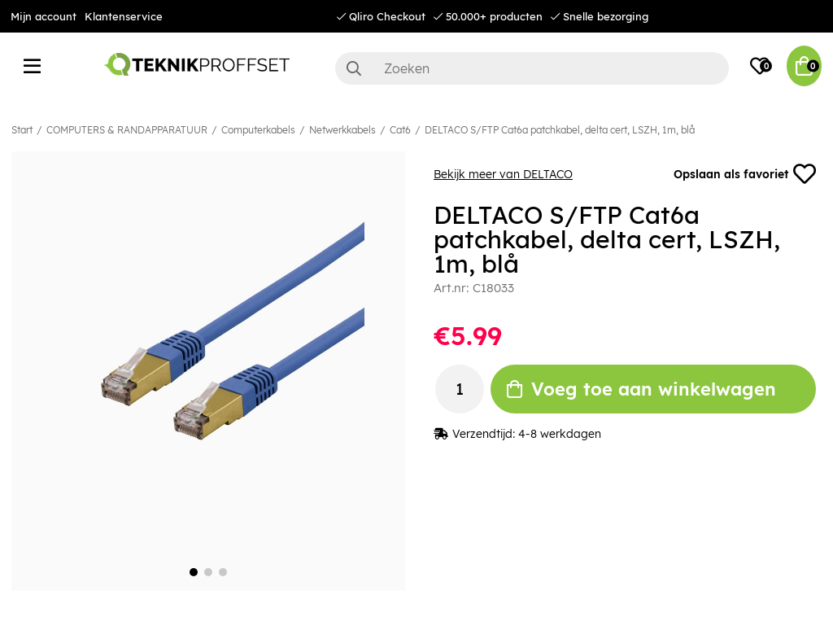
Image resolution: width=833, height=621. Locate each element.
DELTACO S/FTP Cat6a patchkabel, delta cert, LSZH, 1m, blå (560, 130)
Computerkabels (258, 130)
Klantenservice (124, 16)
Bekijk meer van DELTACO (503, 174)
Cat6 (400, 130)
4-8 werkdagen (559, 433)
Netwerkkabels (342, 130)
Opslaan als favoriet (745, 174)
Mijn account (43, 16)
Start (22, 130)
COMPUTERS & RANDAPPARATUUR (126, 130)
